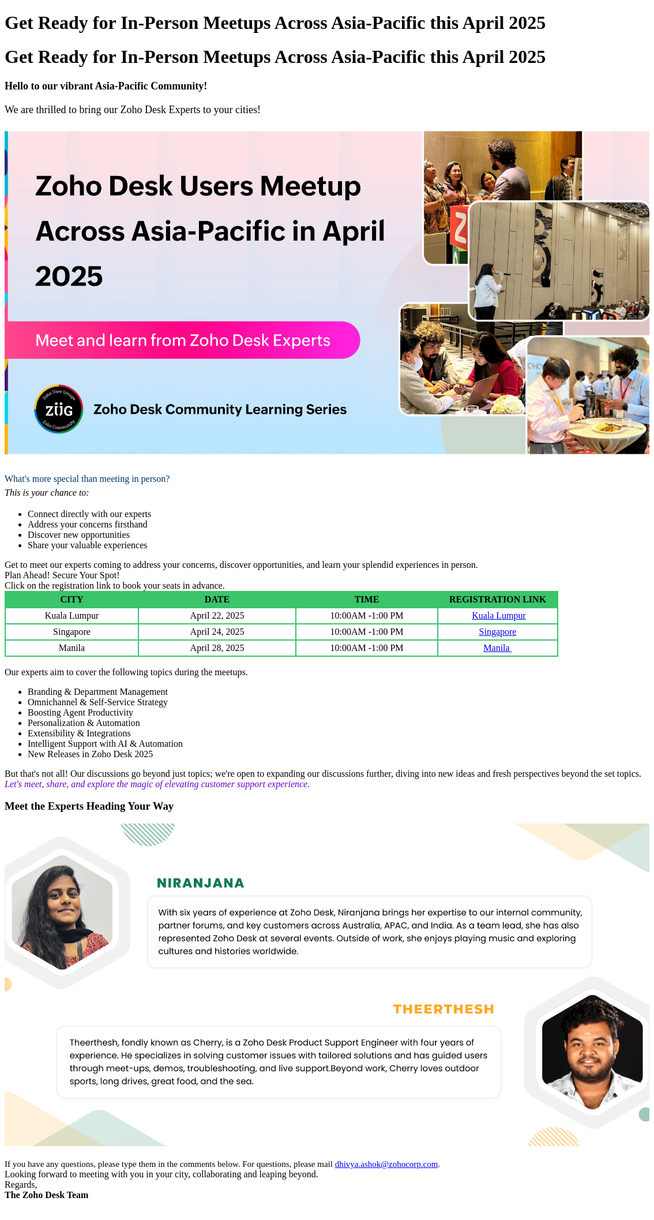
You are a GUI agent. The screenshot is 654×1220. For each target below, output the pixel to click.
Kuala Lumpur (499, 615)
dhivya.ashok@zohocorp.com (386, 1164)
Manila (497, 648)
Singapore (498, 632)
